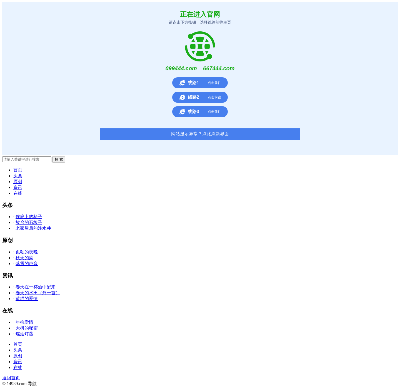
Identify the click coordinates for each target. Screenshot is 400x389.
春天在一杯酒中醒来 (36, 287)
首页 (17, 170)
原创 (17, 181)
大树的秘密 (27, 328)
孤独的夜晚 (27, 252)
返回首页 (11, 377)
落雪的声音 (27, 263)
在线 (17, 193)
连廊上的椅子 (29, 216)
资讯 (17, 187)
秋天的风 (24, 257)
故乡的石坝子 (29, 222)
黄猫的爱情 (27, 298)
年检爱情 (24, 322)
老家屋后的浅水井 (33, 228)
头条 (17, 175)
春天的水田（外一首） (38, 292)
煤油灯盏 (24, 333)
